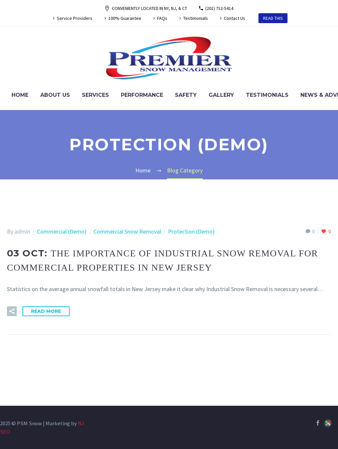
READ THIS (273, 18)
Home (20, 95)
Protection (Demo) (191, 231)
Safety (186, 95)
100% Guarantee (124, 18)
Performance (142, 95)
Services (95, 95)
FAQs (162, 18)
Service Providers (74, 18)
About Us (55, 95)
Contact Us (234, 18)
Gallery (221, 95)
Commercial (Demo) (61, 231)
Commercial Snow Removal (127, 231)
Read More (46, 311)
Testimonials (195, 18)
